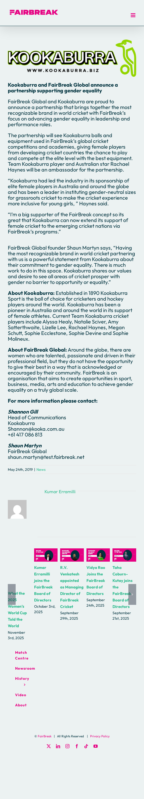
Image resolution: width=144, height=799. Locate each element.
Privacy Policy (100, 736)
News (41, 469)
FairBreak (45, 736)
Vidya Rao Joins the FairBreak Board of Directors (95, 580)
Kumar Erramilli (60, 491)
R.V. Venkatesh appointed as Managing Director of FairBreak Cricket (72, 587)
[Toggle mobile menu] (133, 15)
